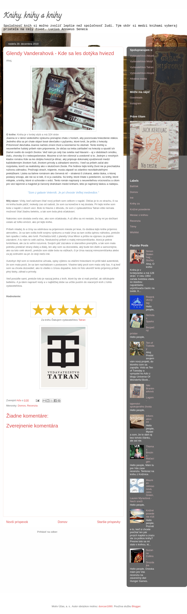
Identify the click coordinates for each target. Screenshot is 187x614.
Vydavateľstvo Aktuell (142, 55)
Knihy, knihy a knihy (32, 16)
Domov (22, 405)
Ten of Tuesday (150, 345)
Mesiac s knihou (139, 215)
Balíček (134, 186)
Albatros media (138, 78)
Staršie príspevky (108, 522)
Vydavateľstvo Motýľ (141, 61)
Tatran (82, 319)
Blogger (136, 606)
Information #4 (149, 418)
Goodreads (136, 97)
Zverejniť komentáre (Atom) (73, 531)
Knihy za (135, 203)
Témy (133, 226)
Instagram (135, 103)
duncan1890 (106, 606)
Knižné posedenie (140, 209)
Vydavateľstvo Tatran (141, 67)
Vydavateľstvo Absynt (142, 73)
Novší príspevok (17, 522)
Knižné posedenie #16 (150, 513)
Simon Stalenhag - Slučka (149, 256)
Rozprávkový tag (150, 299)
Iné (131, 197)
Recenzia (32, 405)
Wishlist (134, 232)
